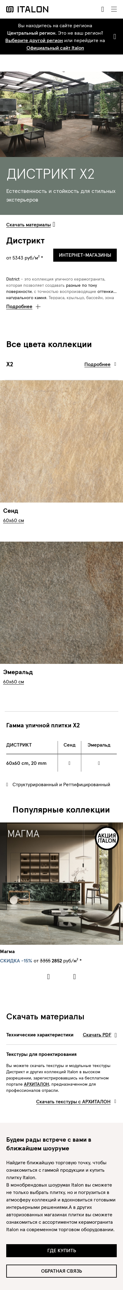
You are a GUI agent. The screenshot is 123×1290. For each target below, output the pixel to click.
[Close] (113, 36)
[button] (23, 304)
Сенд (10, 511)
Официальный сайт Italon (55, 48)
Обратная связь (61, 1271)
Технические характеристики (61, 1034)
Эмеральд (18, 672)
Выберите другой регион (34, 40)
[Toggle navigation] (114, 9)
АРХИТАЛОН (36, 1084)
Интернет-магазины (85, 255)
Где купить (61, 1250)
